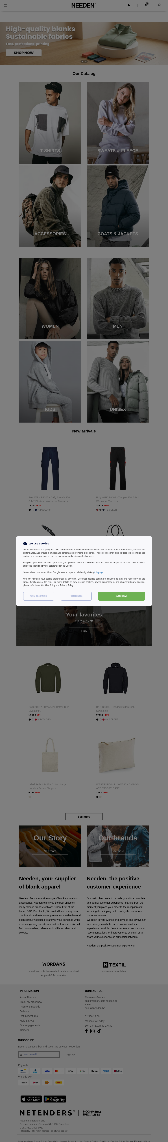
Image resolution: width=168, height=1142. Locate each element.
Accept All (121, 595)
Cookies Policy (48, 585)
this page (98, 572)
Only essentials (38, 595)
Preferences (76, 595)
